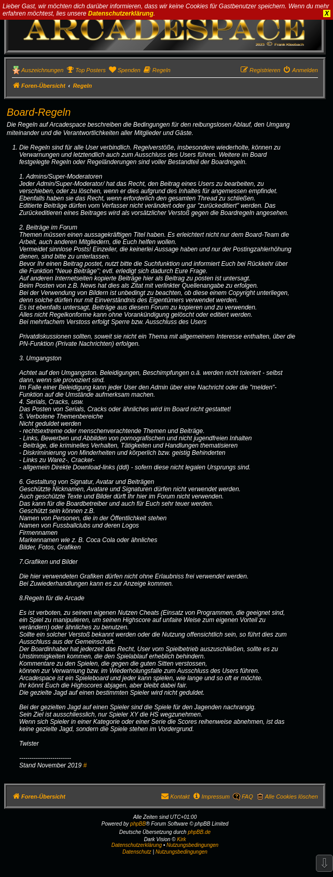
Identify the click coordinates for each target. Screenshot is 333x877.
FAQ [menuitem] (247, 796)
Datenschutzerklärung (121, 13)
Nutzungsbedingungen (192, 845)
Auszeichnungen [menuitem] (42, 70)
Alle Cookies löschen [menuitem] (291, 796)
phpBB (138, 824)
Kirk (181, 839)
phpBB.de (199, 832)
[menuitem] (85, 70)
